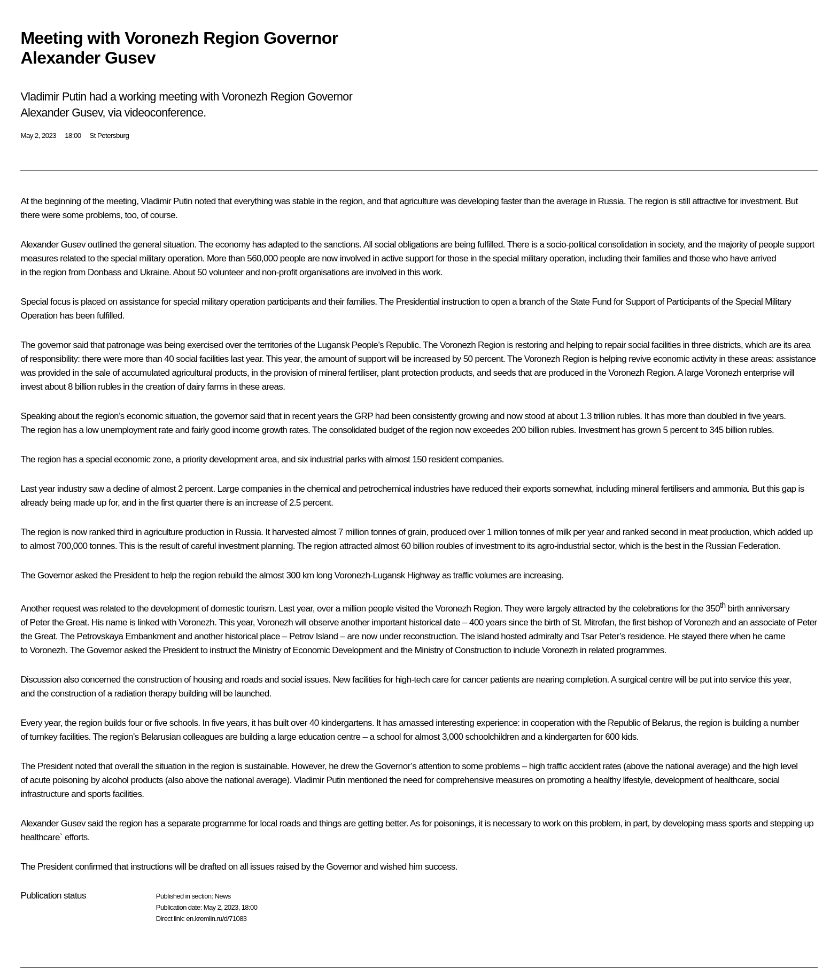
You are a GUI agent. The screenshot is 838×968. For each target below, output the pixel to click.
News (222, 896)
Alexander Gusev (52, 244)
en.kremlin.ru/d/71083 (216, 919)
